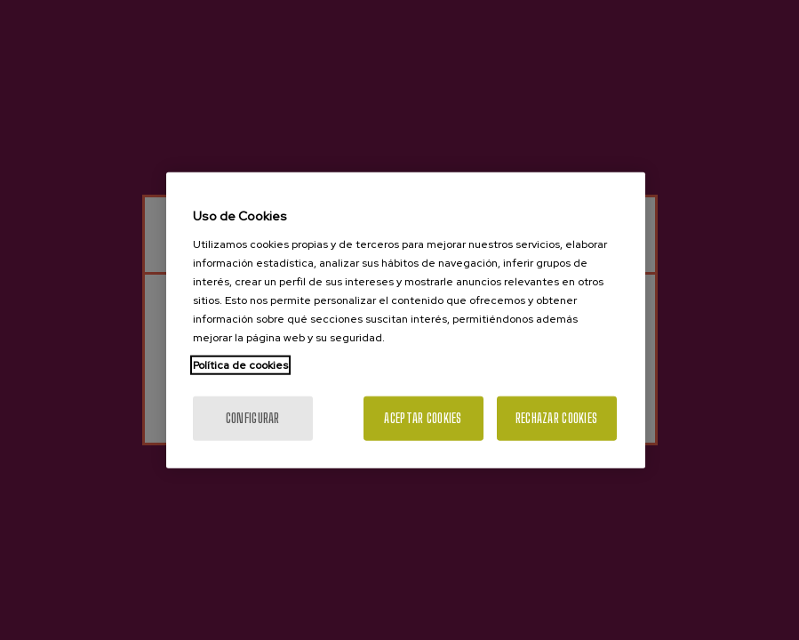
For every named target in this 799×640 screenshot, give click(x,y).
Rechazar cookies (556, 417)
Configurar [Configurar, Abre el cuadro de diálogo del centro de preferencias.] (253, 417)
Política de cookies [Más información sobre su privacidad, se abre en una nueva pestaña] (240, 364)
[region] (405, 320)
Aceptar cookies (422, 417)
